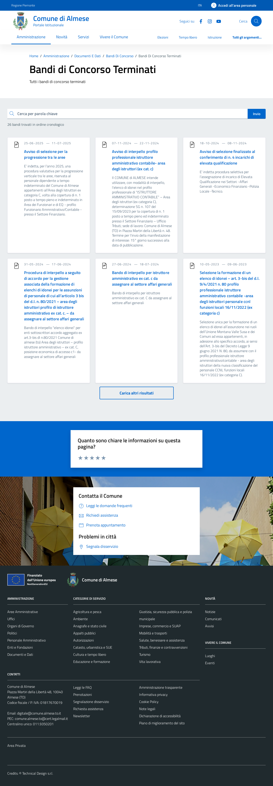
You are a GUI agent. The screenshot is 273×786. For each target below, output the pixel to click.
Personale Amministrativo (26, 640)
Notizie (210, 611)
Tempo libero (188, 37)
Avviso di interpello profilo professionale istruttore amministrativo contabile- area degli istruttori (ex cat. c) (138, 160)
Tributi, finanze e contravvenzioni (163, 647)
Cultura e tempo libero (89, 654)
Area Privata (16, 745)
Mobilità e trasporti (153, 633)
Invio (256, 113)
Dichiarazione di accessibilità (160, 716)
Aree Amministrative (22, 611)
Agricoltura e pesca (87, 611)
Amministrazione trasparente (160, 687)
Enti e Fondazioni (20, 647)
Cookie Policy (149, 701)
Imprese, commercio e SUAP (160, 626)
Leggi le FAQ (82, 687)
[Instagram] (208, 21)
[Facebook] (199, 21)
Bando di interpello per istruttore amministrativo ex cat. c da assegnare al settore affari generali (142, 278)
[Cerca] (256, 21)
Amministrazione (31, 37)
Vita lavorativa (150, 661)
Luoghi (210, 655)
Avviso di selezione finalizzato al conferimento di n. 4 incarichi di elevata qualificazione (227, 157)
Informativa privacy (153, 694)
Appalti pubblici (84, 633)
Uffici (11, 618)
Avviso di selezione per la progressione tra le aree (45, 154)
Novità (61, 37)
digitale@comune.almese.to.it (39, 713)
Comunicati (213, 618)
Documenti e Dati (20, 654)
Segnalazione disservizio (91, 701)
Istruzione (215, 37)
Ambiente (80, 618)
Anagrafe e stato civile (89, 626)
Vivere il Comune (114, 37)
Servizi (83, 37)
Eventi (210, 663)
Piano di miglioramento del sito (162, 723)
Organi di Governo (20, 626)
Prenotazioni (82, 694)
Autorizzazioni (83, 640)
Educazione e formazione (91, 661)
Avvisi (209, 626)
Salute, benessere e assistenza (162, 640)
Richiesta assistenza (88, 708)
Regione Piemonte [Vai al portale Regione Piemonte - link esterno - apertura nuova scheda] (23, 5)
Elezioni (162, 37)
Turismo (144, 654)
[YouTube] (216, 21)
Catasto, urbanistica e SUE (92, 647)
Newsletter (81, 716)
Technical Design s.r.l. (37, 773)
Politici (12, 633)
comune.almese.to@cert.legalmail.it (41, 718)
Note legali (147, 708)
